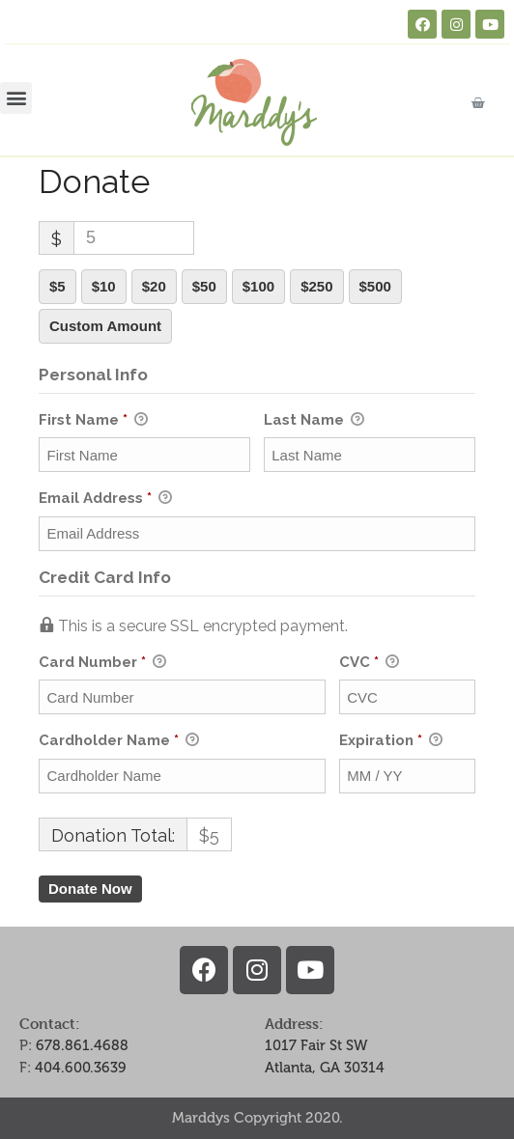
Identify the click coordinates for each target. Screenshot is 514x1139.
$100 (258, 286)
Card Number (182, 663)
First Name (93, 420)
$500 (375, 286)
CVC (369, 663)
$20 (154, 286)
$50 (204, 286)
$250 (316, 286)
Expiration (391, 741)
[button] (16, 98)
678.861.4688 (82, 1045)
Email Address (105, 499)
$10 (104, 286)
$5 (57, 286)
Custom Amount (105, 326)
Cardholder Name (119, 741)
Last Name (314, 420)
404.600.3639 (81, 1067)
